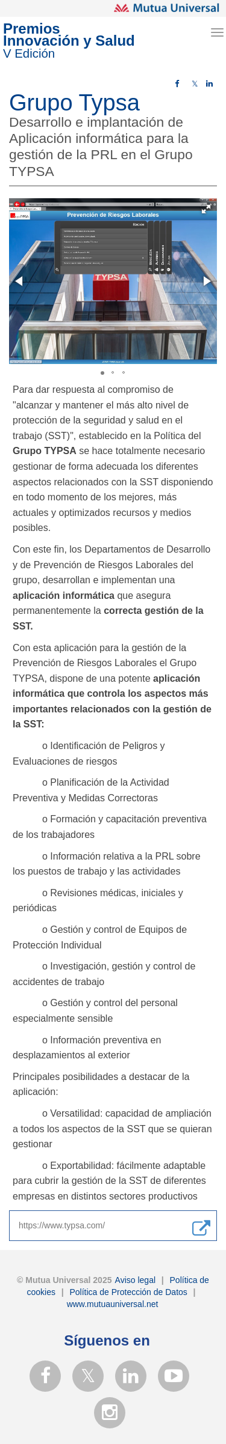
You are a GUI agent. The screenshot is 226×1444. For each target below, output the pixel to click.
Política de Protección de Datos (127, 1292)
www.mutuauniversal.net (113, 1304)
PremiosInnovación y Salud (69, 41)
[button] (206, 209)
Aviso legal (134, 1280)
